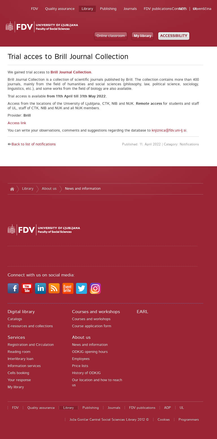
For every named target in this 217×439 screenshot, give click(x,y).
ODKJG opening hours (90, 352)
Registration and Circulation (31, 345)
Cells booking (18, 373)
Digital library (21, 311)
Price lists (80, 366)
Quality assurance (60, 9)
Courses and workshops (96, 311)
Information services (24, 366)
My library (142, 36)
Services (16, 337)
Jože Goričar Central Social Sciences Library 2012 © (109, 419)
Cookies (164, 419)
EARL (142, 311)
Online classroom (111, 36)
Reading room (19, 352)
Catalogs (15, 319)
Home (12, 189)
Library (87, 9)
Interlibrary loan (20, 359)
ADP (182, 9)
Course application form (91, 326)
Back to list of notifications (34, 144)
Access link (17, 123)
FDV (34, 9)
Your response (19, 380)
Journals (130, 9)
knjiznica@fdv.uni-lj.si (169, 130)
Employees (81, 359)
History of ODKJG (86, 373)
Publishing (108, 9)
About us (49, 189)
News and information (83, 189)
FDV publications (158, 9)
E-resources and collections (30, 326)
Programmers (189, 419)
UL (195, 9)
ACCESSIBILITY (173, 36)
